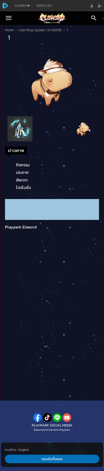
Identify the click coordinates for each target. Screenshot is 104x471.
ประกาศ (22, 172)
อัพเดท (22, 180)
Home (9, 30)
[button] (8, 18)
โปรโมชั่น (23, 187)
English (24, 450)
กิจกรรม (23, 165)
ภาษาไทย (10, 450)
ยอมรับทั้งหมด (52, 459)
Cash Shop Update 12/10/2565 (40, 30)
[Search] (95, 18)
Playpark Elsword (21, 227)
